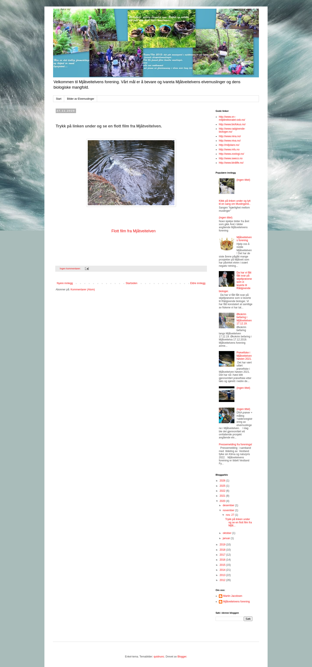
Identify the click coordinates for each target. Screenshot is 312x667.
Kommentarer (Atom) (83, 289)
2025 (223, 485)
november (229, 510)
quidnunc (159, 656)
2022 (223, 490)
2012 (223, 580)
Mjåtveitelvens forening (244, 239)
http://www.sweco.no (230, 158)
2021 (223, 495)
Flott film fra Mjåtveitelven (133, 231)
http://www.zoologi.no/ (231, 153)
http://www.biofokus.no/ (232, 124)
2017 (223, 554)
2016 (223, 559)
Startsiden (131, 283)
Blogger (181, 656)
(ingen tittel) (243, 179)
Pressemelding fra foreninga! (235, 444)
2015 (223, 564)
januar (227, 538)
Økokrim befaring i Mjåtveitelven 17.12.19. (244, 319)
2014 (223, 569)
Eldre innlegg (197, 283)
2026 (223, 480)
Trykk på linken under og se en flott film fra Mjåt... (238, 522)
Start (58, 98)
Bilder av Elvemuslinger (80, 98)
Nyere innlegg (65, 283)
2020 (223, 501)
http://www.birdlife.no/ (231, 162)
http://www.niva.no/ (230, 140)
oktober (227, 533)
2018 (223, 549)
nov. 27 (230, 514)
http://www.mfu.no (229, 149)
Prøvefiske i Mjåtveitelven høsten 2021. (244, 355)
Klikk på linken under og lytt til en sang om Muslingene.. (234, 202)
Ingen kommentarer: (70, 268)
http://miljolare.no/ (229, 144)
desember (229, 505)
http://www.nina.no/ (230, 136)
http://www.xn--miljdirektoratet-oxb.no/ (232, 118)
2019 (223, 544)
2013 (223, 575)
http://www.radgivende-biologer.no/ (232, 130)
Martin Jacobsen (232, 595)
